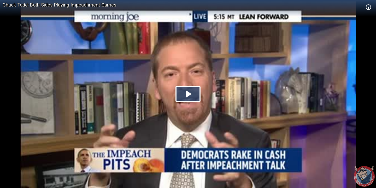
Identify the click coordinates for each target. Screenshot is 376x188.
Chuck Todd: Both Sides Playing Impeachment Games (59, 5)
